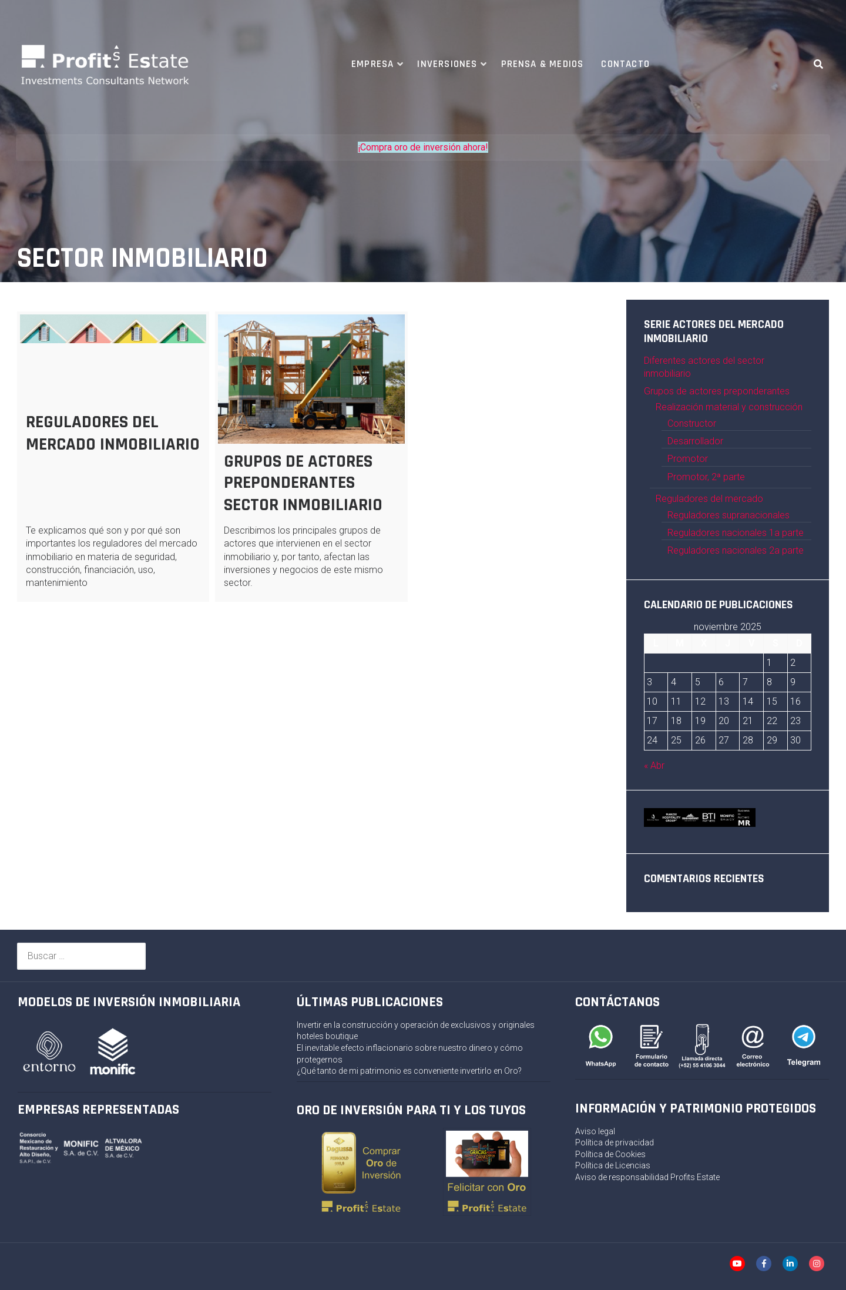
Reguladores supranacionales (728, 515)
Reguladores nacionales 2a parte (735, 550)
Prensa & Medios (542, 64)
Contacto (625, 64)
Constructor (691, 423)
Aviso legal (595, 1131)
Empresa (372, 64)
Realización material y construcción (729, 407)
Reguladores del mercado (709, 498)
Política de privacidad (614, 1142)
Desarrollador (695, 441)
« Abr (654, 765)
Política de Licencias (612, 1165)
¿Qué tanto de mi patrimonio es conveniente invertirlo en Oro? (409, 1070)
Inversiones (447, 64)
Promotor (687, 458)
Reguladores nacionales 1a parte (735, 532)
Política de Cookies (610, 1154)
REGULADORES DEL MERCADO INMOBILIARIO (113, 433)
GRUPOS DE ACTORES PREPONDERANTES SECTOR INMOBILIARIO (303, 483)
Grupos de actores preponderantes (717, 391)
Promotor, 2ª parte (706, 477)
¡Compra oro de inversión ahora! (423, 147)
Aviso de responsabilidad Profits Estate (647, 1177)
